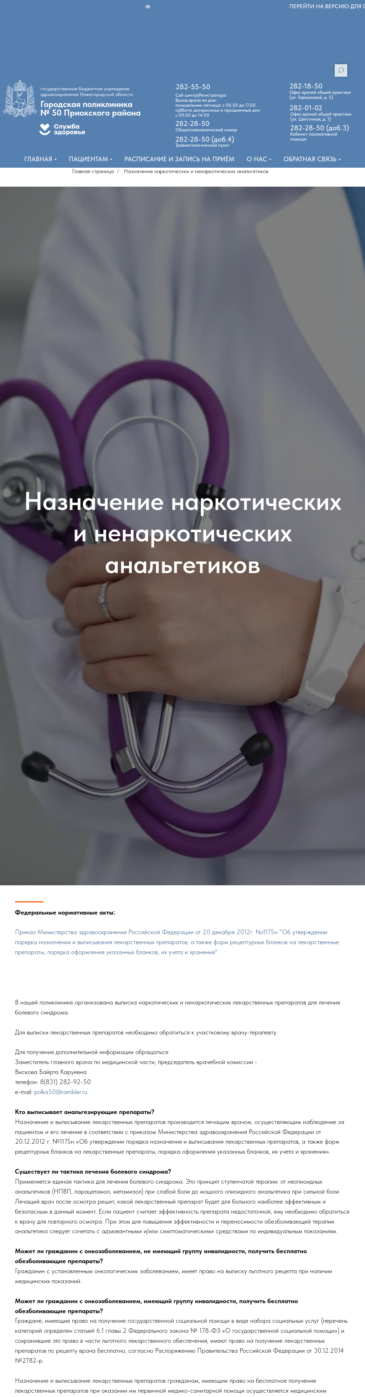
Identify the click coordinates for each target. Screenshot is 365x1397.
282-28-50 (192, 123)
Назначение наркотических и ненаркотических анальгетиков (196, 171)
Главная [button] (38, 159)
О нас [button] (257, 159)
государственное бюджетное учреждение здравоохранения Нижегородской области (86, 91)
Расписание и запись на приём (179, 159)
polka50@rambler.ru (60, 1091)
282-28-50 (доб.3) (319, 127)
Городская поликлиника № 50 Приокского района (90, 108)
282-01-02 (305, 107)
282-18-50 (306, 86)
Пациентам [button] (88, 159)
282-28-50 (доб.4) (204, 139)
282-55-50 (193, 86)
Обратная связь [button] (309, 159)
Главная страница (93, 171)
